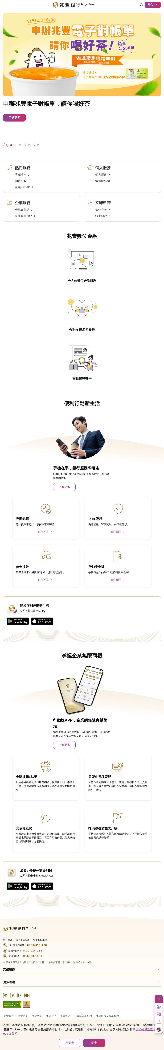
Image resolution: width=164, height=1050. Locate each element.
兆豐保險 (65, 1016)
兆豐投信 (51, 1016)
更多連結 (9, 982)
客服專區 (7, 940)
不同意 (70, 1043)
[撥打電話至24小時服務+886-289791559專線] (82, 956)
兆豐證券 (23, 1016)
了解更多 (14, 117)
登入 (153, 5)
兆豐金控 (9, 1016)
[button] (13, 145)
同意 (94, 1043)
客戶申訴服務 (22, 940)
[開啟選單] (5, 5)
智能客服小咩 (40, 940)
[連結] (142, 5)
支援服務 (9, 969)
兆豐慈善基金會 (83, 1016)
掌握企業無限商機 (82, 655)
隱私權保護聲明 (145, 1029)
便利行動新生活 (82, 403)
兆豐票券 (37, 1016)
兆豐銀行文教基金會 (107, 1016)
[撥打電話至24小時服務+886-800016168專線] (82, 945)
